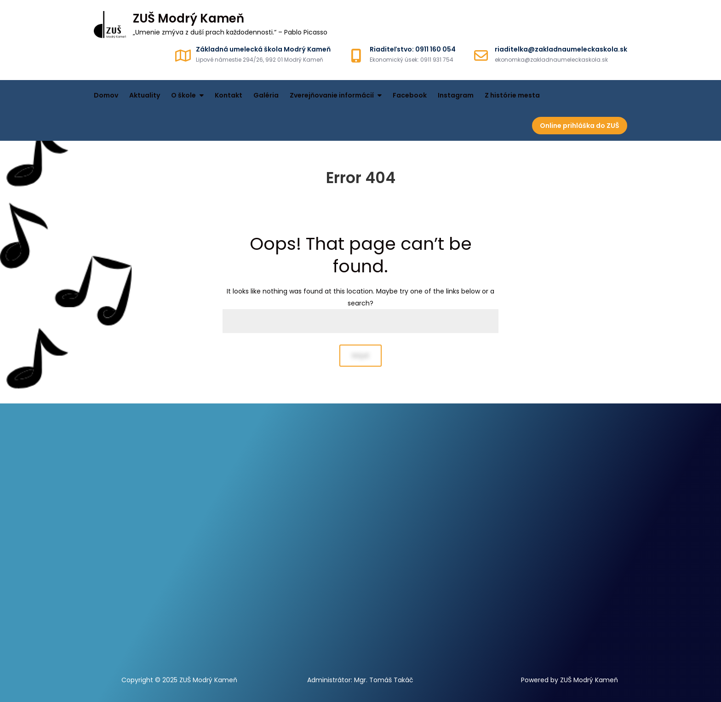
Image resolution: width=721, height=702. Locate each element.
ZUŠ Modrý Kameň (188, 18)
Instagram (456, 95)
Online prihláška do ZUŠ (579, 125)
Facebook (410, 95)
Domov (106, 95)
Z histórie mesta (512, 95)
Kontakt (228, 95)
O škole (183, 95)
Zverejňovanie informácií (332, 95)
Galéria (266, 95)
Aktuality (144, 95)
